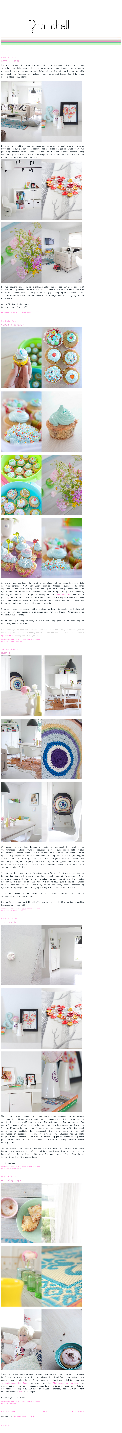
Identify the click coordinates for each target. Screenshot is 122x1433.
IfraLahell (14, 312)
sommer (23, 312)
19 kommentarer (33, 1401)
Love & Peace (10, 61)
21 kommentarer (33, 1166)
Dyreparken (6, 636)
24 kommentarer (33, 909)
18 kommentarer (33, 311)
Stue (29, 312)
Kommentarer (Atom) (24, 1417)
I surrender (9, 922)
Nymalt (5, 653)
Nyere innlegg (8, 1411)
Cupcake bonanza (12, 324)
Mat (21, 641)
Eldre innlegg (77, 1411)
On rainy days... (13, 1180)
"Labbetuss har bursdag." (66, 1383)
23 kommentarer (33, 639)
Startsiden (42, 1411)
